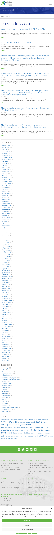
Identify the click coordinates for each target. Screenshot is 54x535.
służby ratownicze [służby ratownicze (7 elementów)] (20, 436)
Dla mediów (5, 375)
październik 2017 (7, 348)
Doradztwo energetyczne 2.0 (10, 379)
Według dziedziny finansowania (38, 461)
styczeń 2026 (6, 151)
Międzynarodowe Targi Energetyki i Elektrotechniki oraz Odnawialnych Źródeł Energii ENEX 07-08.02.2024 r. (25, 74)
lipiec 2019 (5, 306)
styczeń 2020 (6, 294)
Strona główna (6, 409)
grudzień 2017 (6, 344)
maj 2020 (4, 286)
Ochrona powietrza (33, 465)
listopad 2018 (6, 322)
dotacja (4, 381)
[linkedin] (31, 449)
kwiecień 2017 (6, 360)
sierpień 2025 (6, 161)
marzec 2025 (5, 171)
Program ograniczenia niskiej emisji (10, 481)
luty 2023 (4, 221)
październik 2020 (7, 276)
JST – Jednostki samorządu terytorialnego (12, 463)
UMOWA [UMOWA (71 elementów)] (43, 435)
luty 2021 (4, 268)
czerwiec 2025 (6, 165)
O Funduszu (32, 478)
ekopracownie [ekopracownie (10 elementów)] (36, 425)
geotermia (5, 391)
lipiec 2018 (5, 330)
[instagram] (35, 449)
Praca (41, 483)
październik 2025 (7, 157)
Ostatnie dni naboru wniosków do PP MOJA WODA (23, 29)
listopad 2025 (6, 155)
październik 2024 (7, 181)
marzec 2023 (5, 219)
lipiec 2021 (5, 259)
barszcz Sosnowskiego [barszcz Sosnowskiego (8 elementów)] (26, 419)
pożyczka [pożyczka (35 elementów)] (10, 433)
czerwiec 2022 (6, 237)
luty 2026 (4, 149)
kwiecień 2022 (6, 241)
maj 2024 (4, 191)
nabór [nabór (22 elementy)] (43, 427)
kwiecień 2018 (6, 336)
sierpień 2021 (6, 257)
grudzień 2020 (6, 272)
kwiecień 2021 (6, 265)
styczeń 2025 (6, 175)
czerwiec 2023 (6, 213)
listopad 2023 (6, 203)
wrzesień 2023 (6, 207)
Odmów (27, 525)
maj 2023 (4, 215)
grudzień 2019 (6, 296)
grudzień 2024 (6, 177)
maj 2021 (4, 263)
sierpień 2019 (6, 304)
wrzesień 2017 (6, 350)
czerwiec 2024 (6, 189)
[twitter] (23, 449)
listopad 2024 (6, 179)
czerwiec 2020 (6, 284)
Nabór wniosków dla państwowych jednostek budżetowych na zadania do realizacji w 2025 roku (23, 126)
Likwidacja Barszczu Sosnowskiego (10, 485)
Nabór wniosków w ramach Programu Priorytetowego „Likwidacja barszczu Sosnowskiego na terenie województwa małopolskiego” (25, 92)
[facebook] (19, 449)
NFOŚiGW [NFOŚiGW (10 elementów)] (12, 430)
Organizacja (35, 481)
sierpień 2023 (6, 209)
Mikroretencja (6, 395)
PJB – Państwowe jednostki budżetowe (11, 469)
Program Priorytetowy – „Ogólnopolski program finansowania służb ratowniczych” (12, 488)
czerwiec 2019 (6, 308)
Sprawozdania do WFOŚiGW (10, 407)
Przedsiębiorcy (5, 465)
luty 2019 (4, 316)
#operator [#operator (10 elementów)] (14, 419)
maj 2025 (4, 167)
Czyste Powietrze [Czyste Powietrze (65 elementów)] (9, 421)
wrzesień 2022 (6, 231)
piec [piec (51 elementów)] (46, 430)
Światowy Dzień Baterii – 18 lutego (16, 42)
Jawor (24, 483)
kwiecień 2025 (6, 169)
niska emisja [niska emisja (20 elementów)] (19, 430)
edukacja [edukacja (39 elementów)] (5, 425)
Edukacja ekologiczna (17, 483)
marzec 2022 (5, 243)
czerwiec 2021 (6, 261)
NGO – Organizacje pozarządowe (10, 467)
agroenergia (5, 368)
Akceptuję (27, 520)
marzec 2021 (5, 267)
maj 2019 (4, 310)
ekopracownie (6, 385)
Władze (30, 481)
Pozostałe (30, 473)
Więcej (3, 37)
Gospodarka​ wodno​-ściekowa (36, 463)
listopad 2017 (6, 346)
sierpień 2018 (6, 328)
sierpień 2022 (6, 233)
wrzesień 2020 (6, 278)
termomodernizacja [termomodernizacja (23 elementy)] (31, 436)
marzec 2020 (5, 290)
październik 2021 (7, 253)
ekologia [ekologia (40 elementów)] (28, 424)
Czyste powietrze (7, 374)
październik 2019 (7, 300)
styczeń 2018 (6, 342)
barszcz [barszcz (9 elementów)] (19, 419)
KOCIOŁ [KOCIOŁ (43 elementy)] (4, 427)
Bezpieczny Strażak (6, 483)
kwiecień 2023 (6, 217)
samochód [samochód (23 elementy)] (31, 433)
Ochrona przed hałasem (34, 471)
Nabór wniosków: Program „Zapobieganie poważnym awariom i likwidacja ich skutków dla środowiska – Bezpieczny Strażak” (25, 58)
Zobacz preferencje (27, 529)
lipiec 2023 (5, 211)
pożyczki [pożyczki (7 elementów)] (16, 433)
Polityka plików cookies (21, 533)
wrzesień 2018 (6, 326)
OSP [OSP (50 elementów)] (42, 430)
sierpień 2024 (6, 185)
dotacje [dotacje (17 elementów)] (45, 422)
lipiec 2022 (5, 235)
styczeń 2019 (6, 318)
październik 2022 (7, 229)
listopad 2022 (6, 227)
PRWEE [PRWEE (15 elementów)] (25, 433)
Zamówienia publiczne (34, 483)
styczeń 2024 (6, 199)
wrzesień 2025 (6, 159)
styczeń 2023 (6, 223)
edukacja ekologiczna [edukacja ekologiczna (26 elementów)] (17, 425)
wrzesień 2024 (6, 183)
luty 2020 (4, 292)
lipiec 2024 (5, 187)
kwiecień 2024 (6, 193)
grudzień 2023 (6, 201)
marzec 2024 (5, 195)
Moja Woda (5, 397)
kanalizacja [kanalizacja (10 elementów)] (42, 425)
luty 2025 (4, 173)
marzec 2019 (5, 314)
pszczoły (4, 403)
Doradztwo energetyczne (9, 377)
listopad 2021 (6, 251)
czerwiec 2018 (6, 332)
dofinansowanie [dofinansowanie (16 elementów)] (29, 422)
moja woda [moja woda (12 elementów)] (38, 427)
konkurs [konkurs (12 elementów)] (10, 427)
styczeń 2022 (6, 247)
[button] (51, 508)
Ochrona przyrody (46, 471)
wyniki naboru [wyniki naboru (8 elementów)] (14, 438)
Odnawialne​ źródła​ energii (45, 465)
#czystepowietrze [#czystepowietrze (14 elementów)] (6, 419)
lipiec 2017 (5, 354)
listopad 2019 (6, 298)
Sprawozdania (42, 481)
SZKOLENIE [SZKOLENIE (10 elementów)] (13, 436)
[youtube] (27, 449)
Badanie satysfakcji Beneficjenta (36, 487)
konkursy (4, 393)
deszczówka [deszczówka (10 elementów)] (21, 422)
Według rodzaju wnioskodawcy (11, 461)
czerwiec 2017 (6, 356)
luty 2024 (4, 197)
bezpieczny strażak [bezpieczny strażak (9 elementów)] (36, 419)
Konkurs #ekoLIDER (33, 485)
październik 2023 (7, 205)
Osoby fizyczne (5, 472)
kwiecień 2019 (6, 312)
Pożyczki (4, 401)
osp (3, 399)
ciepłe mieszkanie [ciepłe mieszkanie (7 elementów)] (45, 419)
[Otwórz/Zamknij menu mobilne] (50, 4)
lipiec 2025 (5, 163)
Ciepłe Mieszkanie (7, 372)
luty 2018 (4, 340)
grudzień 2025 (6, 153)
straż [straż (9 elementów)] (9, 436)
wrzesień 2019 (6, 302)
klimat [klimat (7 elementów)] (47, 425)
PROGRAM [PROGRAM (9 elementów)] (20, 433)
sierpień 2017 (6, 352)
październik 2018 (7, 324)
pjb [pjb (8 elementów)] (49, 430)
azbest (4, 370)
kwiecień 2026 (6, 145)
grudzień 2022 (6, 225)
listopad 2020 (6, 274)
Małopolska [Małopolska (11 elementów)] (16, 427)
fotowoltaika (5, 387)
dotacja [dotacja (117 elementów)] (38, 421)
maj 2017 (4, 358)
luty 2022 (4, 245)
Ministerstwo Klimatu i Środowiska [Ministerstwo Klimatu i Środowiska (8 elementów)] (27, 427)
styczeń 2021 (6, 270)
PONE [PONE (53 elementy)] (3, 432)
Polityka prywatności (32, 533)
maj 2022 (4, 239)
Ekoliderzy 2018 (6, 383)
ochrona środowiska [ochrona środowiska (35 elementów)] (32, 430)
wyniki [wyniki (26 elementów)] (8, 438)
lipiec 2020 (5, 282)
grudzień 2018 (6, 320)
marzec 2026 (5, 147)
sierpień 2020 (6, 280)
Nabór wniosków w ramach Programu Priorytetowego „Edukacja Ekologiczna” (25, 109)
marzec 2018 (5, 338)
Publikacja (5, 405)
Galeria (4, 389)
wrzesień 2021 (6, 255)
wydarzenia (5, 411)
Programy (4, 478)
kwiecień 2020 (6, 288)
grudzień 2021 (6, 249)
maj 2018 (4, 334)
